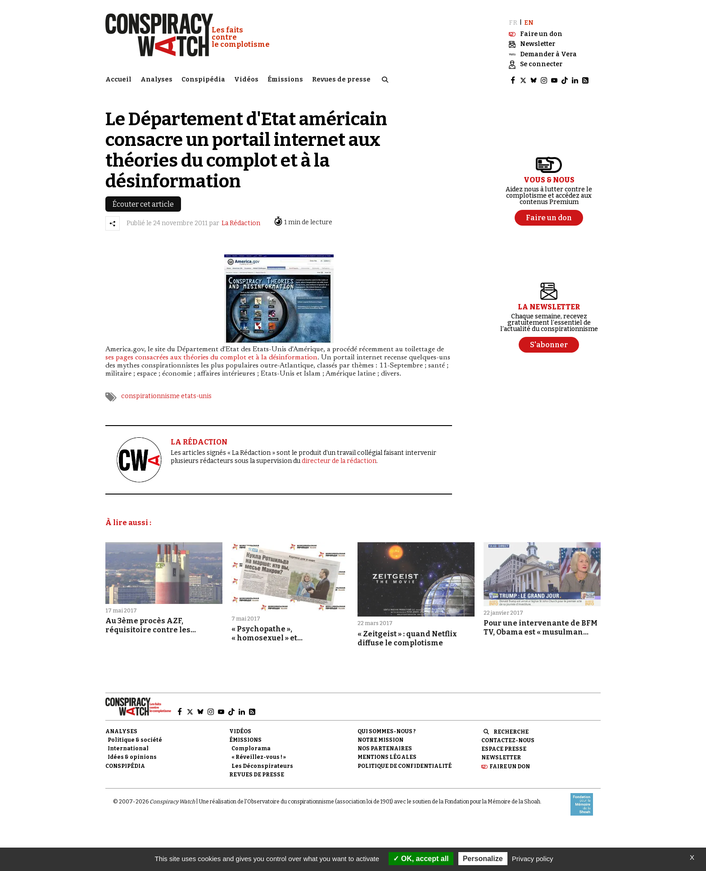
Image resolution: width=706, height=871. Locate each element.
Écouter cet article (143, 203)
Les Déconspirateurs (262, 765)
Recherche (511, 731)
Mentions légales (387, 756)
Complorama (251, 747)
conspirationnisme (150, 395)
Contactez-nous (507, 739)
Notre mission (380, 739)
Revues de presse (341, 79)
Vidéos (246, 79)
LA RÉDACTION (199, 441)
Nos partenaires (385, 747)
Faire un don (509, 765)
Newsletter (501, 756)
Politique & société (135, 739)
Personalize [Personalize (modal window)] (483, 858)
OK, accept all (420, 858)
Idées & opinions (132, 756)
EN (529, 21)
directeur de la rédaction (339, 460)
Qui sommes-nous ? (387, 730)
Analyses (156, 79)
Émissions (285, 79)
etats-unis (196, 395)
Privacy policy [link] (532, 858)
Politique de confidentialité (405, 765)
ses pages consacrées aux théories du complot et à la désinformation (211, 356)
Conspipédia (203, 79)
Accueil (118, 79)
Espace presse (503, 748)
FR (513, 21)
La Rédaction (241, 222)
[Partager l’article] (112, 222)
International (128, 747)
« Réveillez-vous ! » (258, 756)
